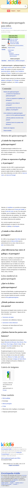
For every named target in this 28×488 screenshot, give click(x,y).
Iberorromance (13, 56)
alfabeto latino (11, 60)
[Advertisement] (14, 17)
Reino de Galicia (14, 39)
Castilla (22, 357)
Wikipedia (15, 479)
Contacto (15, 484)
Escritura (4, 60)
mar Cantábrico (20, 71)
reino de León (9, 211)
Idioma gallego (6, 398)
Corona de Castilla (14, 43)
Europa (4, 390)
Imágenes (13, 10)
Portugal (16, 80)
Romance (11, 53)
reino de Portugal (10, 175)
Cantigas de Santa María (19, 359)
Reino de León (13, 40)
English (18, 10)
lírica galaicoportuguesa (12, 297)
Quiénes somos (19, 482)
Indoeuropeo (11, 50)
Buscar (25, 6)
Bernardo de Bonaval (10, 342)
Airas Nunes (20, 342)
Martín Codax (17, 344)
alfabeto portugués (20, 60)
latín (2, 245)
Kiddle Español (4, 482)
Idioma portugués (7, 403)
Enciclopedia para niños (6, 28)
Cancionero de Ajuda (8, 317)
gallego (3, 80)
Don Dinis (17, 239)
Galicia (17, 82)
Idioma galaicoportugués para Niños (10, 458)
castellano (10, 207)
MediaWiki (12, 481)
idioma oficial (14, 241)
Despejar (22, 6)
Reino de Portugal (14, 42)
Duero (9, 73)
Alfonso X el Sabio (13, 357)
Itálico (9, 51)
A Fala (4, 406)
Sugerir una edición (14, 465)
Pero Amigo (10, 344)
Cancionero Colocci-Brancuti (10, 322)
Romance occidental (14, 54)
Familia (3, 49)
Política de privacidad (6, 484)
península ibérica (19, 45)
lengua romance (8, 67)
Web (9, 10)
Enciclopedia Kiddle (6, 449)
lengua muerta (11, 47)
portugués (9, 80)
